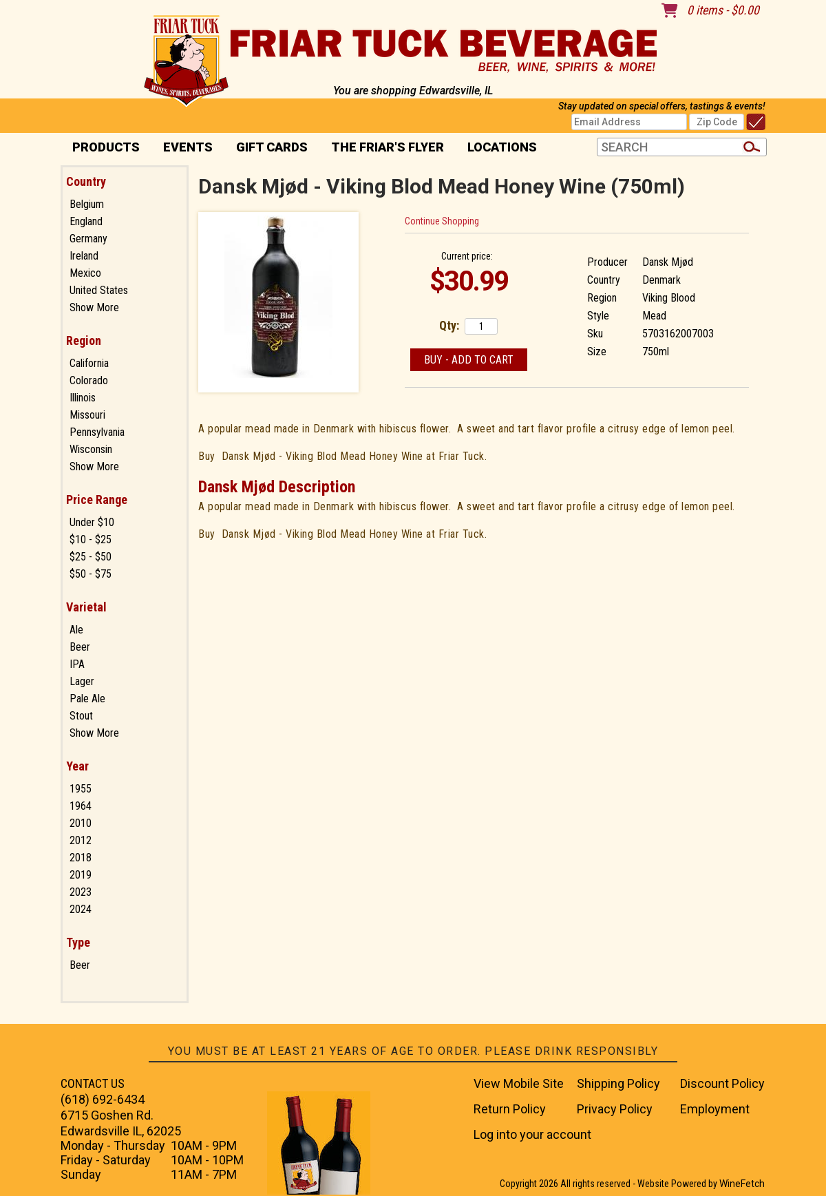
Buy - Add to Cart (468, 359)
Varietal (86, 607)
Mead (654, 315)
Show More (94, 307)
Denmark (661, 279)
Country (86, 181)
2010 (81, 823)
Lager (82, 681)
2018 (81, 857)
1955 (81, 788)
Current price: (467, 256)
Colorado (89, 380)
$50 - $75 (91, 573)
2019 (81, 874)
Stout (81, 715)
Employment (715, 1109)
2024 (81, 909)
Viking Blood (668, 297)
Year (77, 766)
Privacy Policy (615, 1109)
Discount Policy (722, 1083)
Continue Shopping (442, 221)
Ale (76, 629)
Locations (498, 148)
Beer (80, 646)
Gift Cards (272, 147)
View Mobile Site (519, 1083)
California (89, 363)
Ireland (84, 255)
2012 (81, 840)
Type (78, 942)
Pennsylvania (97, 432)
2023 (81, 892)
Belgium (87, 204)
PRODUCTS (101, 148)
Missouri (87, 414)
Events (188, 147)
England (86, 221)
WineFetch (742, 1183)
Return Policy (510, 1109)
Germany (88, 238)
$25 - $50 (91, 556)
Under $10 (92, 522)
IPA (77, 664)
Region (83, 340)
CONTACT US (93, 1083)
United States (99, 290)
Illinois (83, 397)
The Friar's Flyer (387, 147)
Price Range (96, 499)
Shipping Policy (618, 1083)
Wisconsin (91, 449)
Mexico (85, 273)
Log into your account (532, 1134)
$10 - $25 (91, 539)
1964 (81, 805)
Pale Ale (87, 698)
